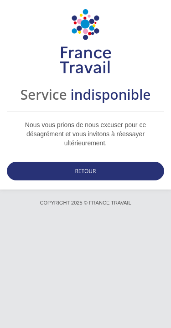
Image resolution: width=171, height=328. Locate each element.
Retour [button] (85, 171)
